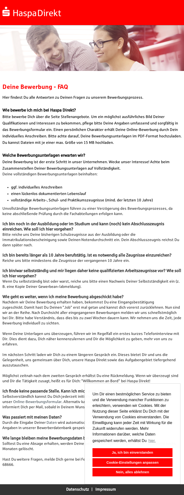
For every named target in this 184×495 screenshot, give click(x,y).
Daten (52, 423)
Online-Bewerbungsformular (37, 402)
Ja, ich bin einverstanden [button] (132, 452)
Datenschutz (77, 489)
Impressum (105, 489)
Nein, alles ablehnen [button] (132, 472)
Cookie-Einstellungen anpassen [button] (132, 462)
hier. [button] (152, 441)
